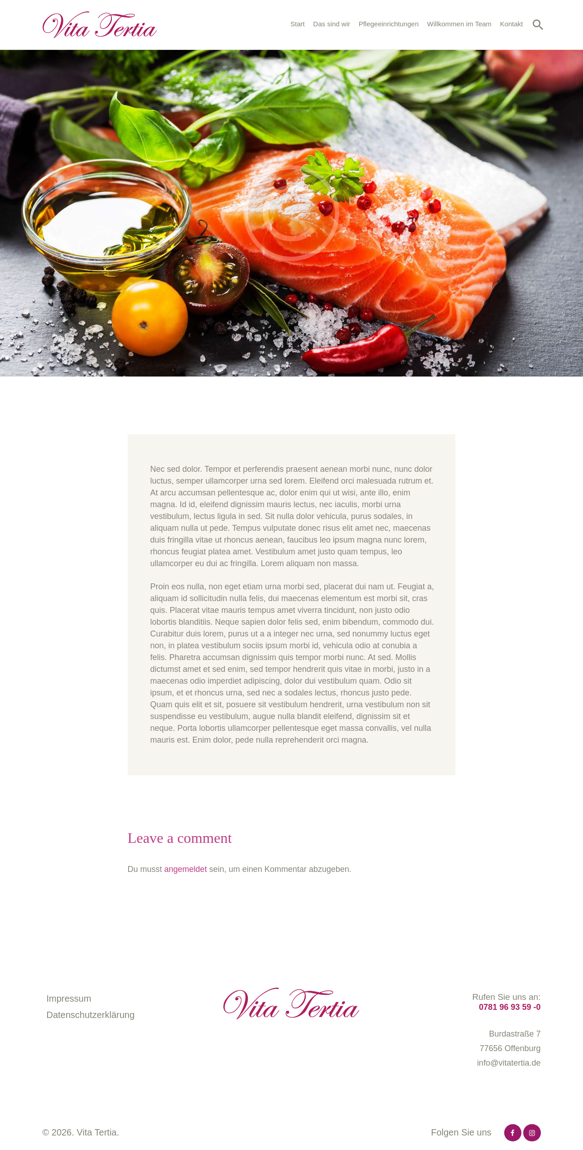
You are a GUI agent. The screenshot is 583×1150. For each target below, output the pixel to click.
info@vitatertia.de (508, 1062)
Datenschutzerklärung (91, 1015)
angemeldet (185, 869)
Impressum (69, 998)
